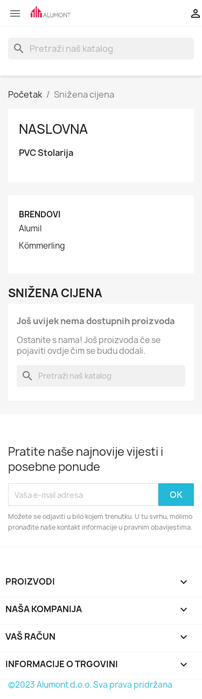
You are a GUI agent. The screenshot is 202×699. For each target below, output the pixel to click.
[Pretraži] (101, 48)
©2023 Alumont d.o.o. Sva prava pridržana (90, 684)
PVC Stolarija (46, 153)
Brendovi (39, 214)
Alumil (30, 228)
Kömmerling (42, 246)
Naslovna (53, 129)
